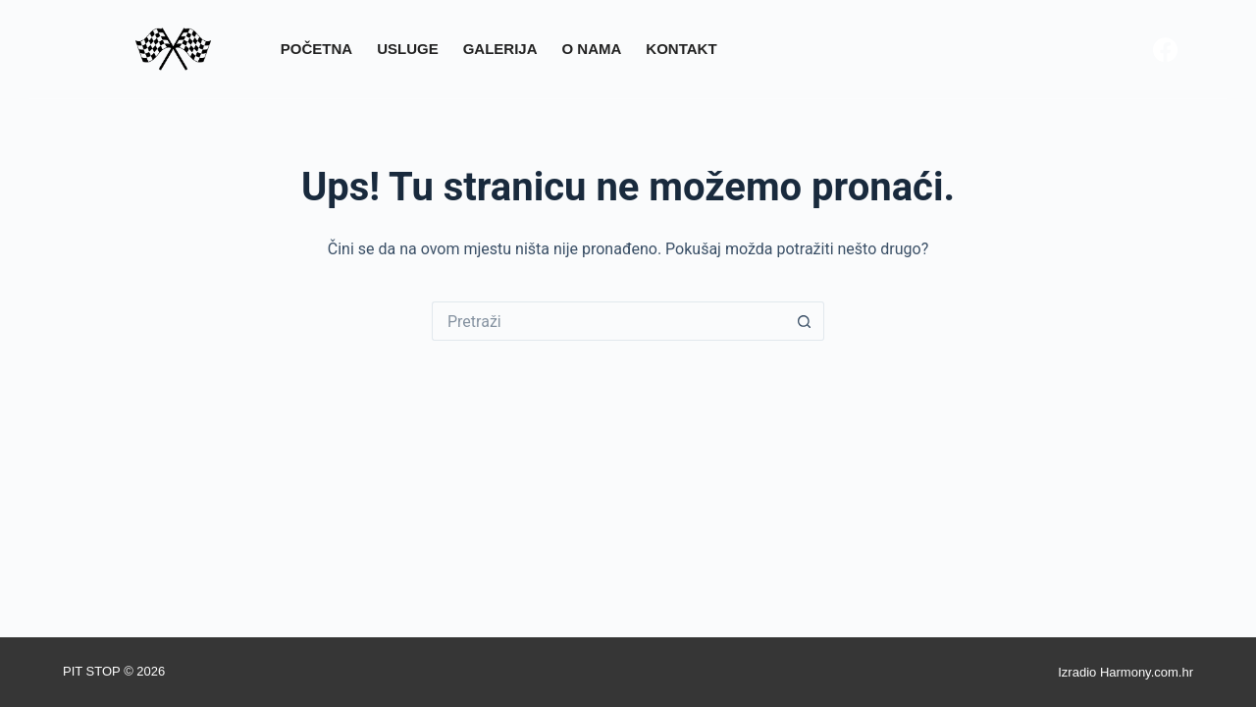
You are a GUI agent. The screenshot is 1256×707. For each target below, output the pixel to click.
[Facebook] (1165, 49)
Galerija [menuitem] (500, 48)
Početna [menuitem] (316, 48)
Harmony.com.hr (1146, 672)
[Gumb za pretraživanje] (804, 321)
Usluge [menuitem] (408, 48)
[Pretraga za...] (608, 321)
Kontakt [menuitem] (681, 48)
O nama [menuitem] (592, 48)
